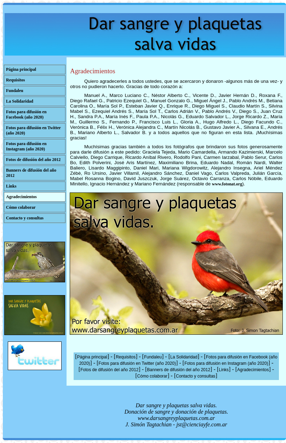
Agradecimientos (21, 196)
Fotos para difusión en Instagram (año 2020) (26, 146)
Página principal (21, 69)
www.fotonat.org (227, 184)
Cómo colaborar (21, 207)
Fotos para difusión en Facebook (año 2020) (26, 114)
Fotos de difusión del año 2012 (33, 159)
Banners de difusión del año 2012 (178, 369)
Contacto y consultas (25, 217)
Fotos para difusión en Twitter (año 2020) (137, 363)
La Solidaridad (19, 101)
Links (11, 186)
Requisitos (15, 79)
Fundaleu (14, 90)
